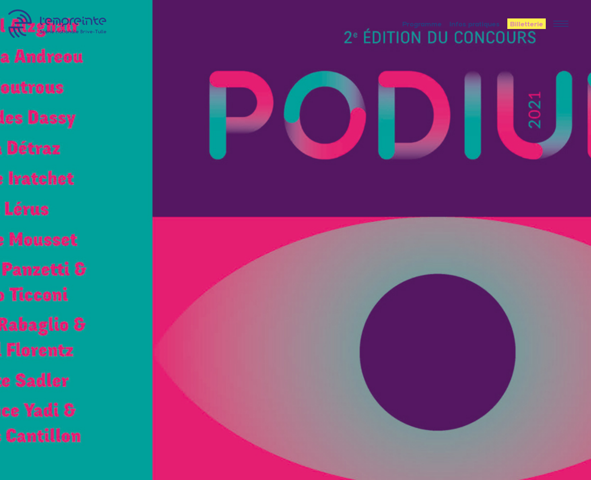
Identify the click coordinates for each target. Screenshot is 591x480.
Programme (422, 24)
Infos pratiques (474, 24)
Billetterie (526, 24)
